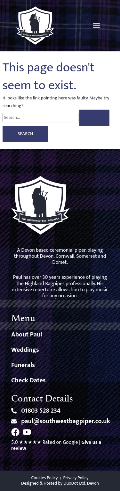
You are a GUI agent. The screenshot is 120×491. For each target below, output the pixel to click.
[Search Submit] (94, 118)
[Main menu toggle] (96, 25)
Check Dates (28, 380)
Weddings (25, 349)
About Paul (26, 334)
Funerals (23, 365)
